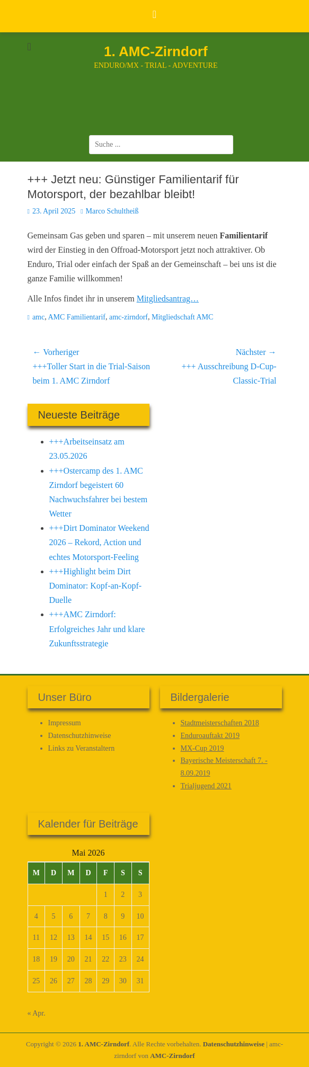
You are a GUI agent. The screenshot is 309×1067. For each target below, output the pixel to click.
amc (38, 317)
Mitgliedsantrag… (168, 298)
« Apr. (37, 1013)
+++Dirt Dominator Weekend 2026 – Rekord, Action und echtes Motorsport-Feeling (99, 542)
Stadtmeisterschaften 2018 (220, 723)
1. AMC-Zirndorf (155, 51)
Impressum (64, 723)
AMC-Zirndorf (172, 1056)
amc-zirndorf (128, 317)
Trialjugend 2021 (206, 786)
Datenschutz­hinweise (79, 736)
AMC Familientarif (76, 317)
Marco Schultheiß (112, 211)
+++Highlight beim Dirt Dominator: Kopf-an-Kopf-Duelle (95, 585)
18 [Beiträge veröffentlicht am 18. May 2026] (36, 959)
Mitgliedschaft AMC (182, 317)
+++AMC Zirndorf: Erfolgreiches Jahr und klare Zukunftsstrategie (97, 628)
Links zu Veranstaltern (81, 748)
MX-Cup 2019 (202, 748)
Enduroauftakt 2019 (210, 736)
